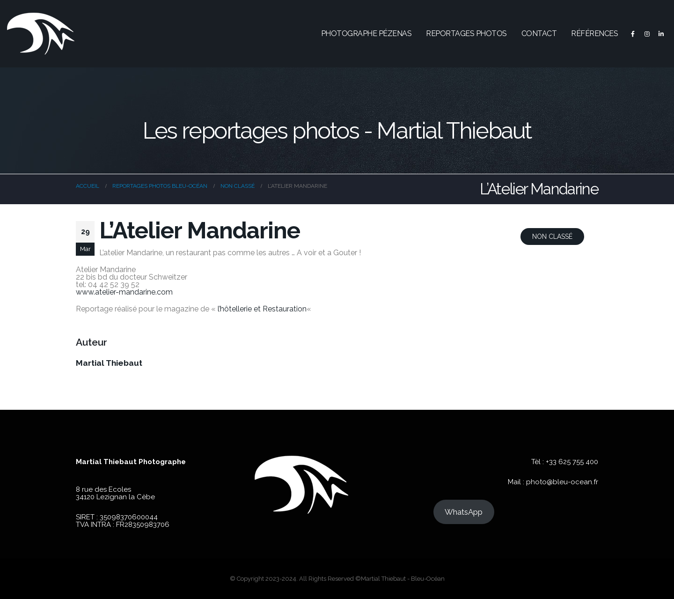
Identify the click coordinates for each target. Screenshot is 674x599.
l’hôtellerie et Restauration (262, 308)
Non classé (552, 236)
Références (594, 33)
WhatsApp (464, 512)
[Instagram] (646, 33)
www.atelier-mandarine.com (124, 292)
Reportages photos (466, 33)
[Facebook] (632, 33)
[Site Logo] (40, 33)
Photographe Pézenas (366, 33)
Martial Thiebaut (109, 363)
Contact (539, 33)
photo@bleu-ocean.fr (562, 482)
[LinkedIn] (661, 33)
